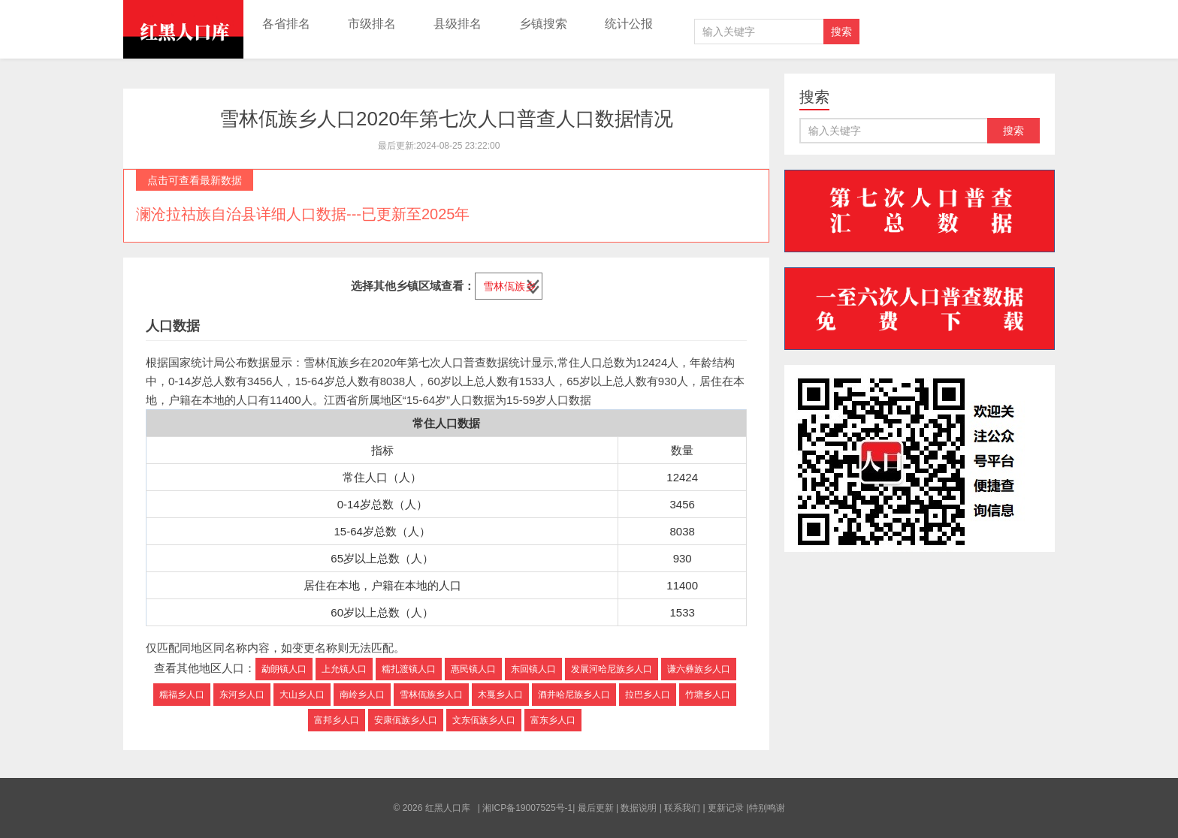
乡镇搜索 (543, 23)
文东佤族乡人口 (483, 720)
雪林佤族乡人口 (431, 694)
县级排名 (457, 23)
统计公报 (629, 23)
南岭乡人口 (362, 694)
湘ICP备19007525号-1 (527, 808)
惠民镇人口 (473, 669)
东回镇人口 (533, 669)
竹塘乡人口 (707, 694)
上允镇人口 (344, 669)
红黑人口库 (183, 29)
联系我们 (682, 808)
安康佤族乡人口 (405, 720)
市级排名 (372, 23)
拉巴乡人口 (647, 694)
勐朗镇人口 (284, 669)
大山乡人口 (302, 694)
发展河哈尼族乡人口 (611, 669)
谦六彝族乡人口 (698, 669)
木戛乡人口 (500, 694)
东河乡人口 (241, 694)
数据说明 (639, 808)
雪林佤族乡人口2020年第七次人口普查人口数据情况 (446, 118)
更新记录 (726, 808)
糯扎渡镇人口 (409, 669)
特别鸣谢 (767, 808)
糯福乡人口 (181, 694)
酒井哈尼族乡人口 (574, 694)
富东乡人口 (552, 720)
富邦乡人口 (336, 720)
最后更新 (596, 808)
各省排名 (286, 23)
